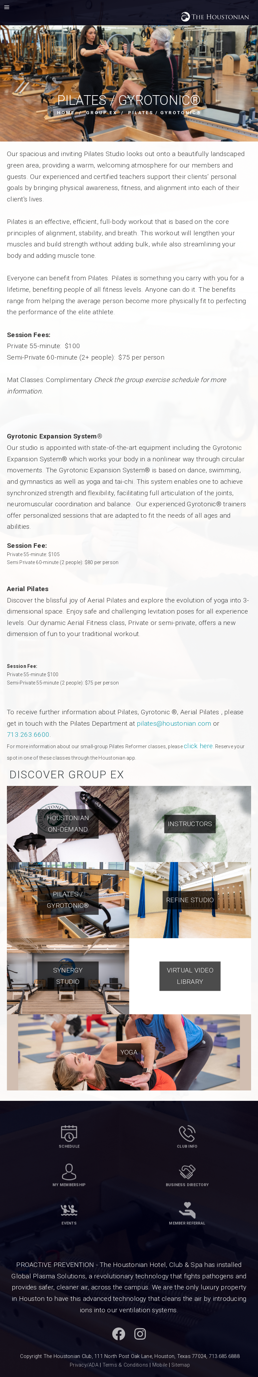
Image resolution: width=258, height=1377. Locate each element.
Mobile (160, 1365)
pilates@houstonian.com (174, 723)
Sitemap (180, 1365)
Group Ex (101, 112)
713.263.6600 (28, 735)
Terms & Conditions (126, 1365)
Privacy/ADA (84, 1365)
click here (198, 746)
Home (66, 112)
